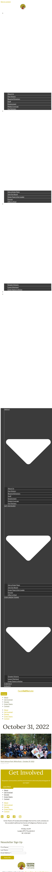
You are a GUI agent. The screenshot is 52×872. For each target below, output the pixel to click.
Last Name (4, 850)
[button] (26, 351)
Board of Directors (14, 99)
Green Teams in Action (14, 290)
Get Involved (8, 700)
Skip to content (6, 2)
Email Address (6, 853)
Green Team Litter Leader (16, 197)
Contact (7, 292)
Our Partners (11, 109)
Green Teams (8, 704)
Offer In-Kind (11, 202)
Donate (7, 294)
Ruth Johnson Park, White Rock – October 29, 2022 (17, 761)
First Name (4, 847)
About (6, 697)
